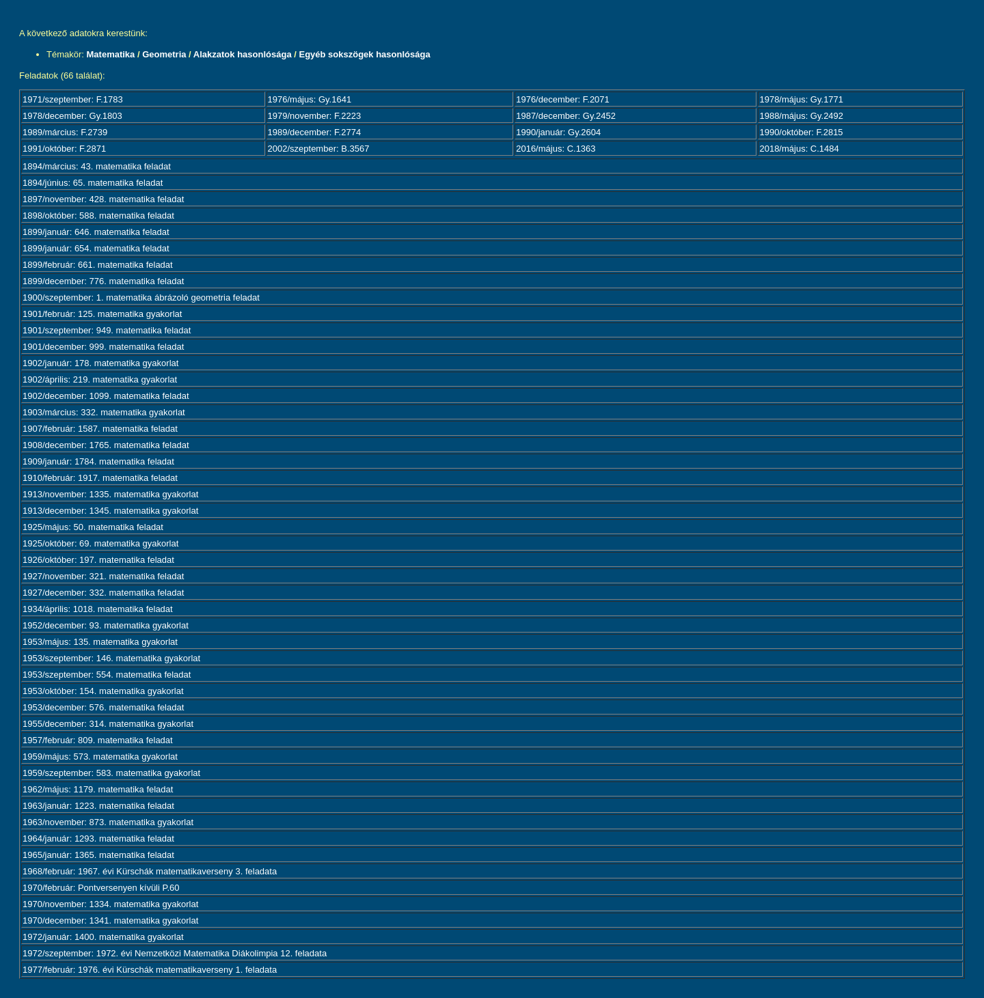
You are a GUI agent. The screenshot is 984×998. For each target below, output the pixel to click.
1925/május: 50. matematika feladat (93, 527)
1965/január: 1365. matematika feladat (98, 855)
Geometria (164, 54)
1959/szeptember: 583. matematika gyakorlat (111, 773)
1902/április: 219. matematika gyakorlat (100, 379)
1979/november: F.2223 (314, 116)
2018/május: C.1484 (798, 148)
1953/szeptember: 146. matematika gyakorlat (111, 658)
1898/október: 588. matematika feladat (98, 215)
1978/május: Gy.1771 (801, 99)
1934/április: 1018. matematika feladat (98, 609)
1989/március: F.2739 (65, 132)
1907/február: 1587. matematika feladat (100, 429)
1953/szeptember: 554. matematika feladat (107, 674)
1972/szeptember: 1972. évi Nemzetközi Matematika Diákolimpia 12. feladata (175, 953)
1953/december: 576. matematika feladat (103, 707)
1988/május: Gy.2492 (801, 116)
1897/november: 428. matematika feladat (103, 199)
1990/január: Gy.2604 (558, 132)
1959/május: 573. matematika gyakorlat (100, 756)
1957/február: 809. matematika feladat (98, 740)
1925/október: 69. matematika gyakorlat (100, 543)
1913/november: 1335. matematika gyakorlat (110, 494)
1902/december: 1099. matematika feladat (106, 396)
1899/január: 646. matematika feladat (96, 232)
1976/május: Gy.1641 (310, 99)
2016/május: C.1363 (555, 148)
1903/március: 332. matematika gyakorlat (104, 412)
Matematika (111, 54)
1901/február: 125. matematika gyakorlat (102, 314)
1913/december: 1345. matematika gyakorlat (110, 510)
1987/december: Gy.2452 (566, 116)
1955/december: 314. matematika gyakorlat (108, 724)
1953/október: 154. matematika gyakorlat (103, 691)
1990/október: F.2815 (801, 132)
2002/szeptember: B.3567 (319, 148)
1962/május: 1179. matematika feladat (98, 789)
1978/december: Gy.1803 (72, 116)
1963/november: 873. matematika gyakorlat (108, 822)
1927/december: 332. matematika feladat (103, 592)
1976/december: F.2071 (563, 99)
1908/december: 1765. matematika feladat (106, 445)
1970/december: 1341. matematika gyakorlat (110, 920)
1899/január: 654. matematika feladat (96, 248)
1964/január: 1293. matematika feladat (98, 838)
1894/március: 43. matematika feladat (97, 166)
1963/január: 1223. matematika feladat (98, 806)
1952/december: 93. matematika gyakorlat (106, 625)
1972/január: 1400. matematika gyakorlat (103, 937)
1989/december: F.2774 (314, 132)
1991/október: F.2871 (64, 148)
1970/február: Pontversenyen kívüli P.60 (101, 888)
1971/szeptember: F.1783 (73, 99)
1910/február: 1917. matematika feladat (100, 478)
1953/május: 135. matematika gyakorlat (100, 642)
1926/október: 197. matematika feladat (98, 560)
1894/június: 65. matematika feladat (93, 183)
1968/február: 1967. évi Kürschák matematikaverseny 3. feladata (150, 871)
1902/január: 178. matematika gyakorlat (100, 363)
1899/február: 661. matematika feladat (98, 265)
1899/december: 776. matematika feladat (103, 281)
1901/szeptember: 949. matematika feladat (107, 330)
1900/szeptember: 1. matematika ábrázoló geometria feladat (141, 297)
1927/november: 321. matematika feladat (103, 576)
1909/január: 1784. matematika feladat (98, 461)
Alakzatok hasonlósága (242, 54)
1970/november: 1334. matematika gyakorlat (110, 904)
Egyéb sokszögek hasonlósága (364, 54)
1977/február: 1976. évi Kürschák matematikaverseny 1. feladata (150, 970)
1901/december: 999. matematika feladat (103, 347)
